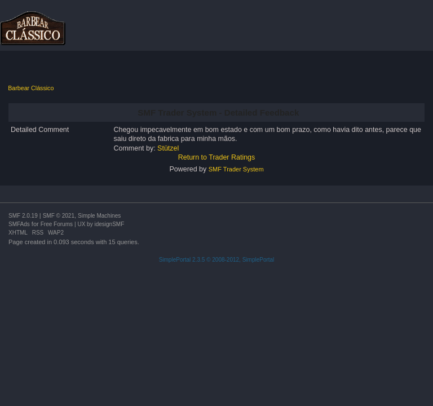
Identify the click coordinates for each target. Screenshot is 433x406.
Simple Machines (99, 216)
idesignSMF (109, 224)
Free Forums (57, 224)
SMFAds (19, 224)
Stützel (168, 148)
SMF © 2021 (58, 216)
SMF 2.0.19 (23, 216)
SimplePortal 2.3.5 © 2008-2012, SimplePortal (217, 260)
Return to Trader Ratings (216, 157)
